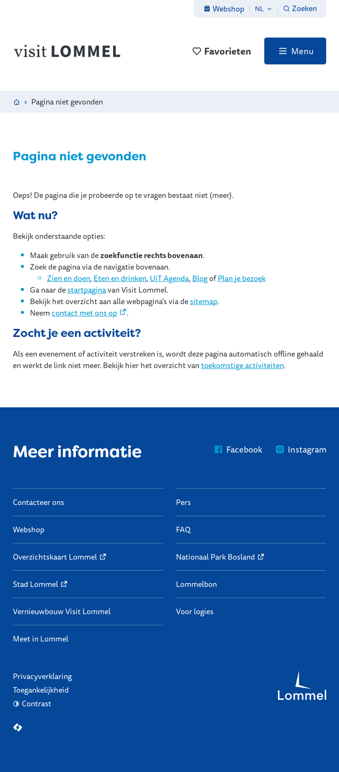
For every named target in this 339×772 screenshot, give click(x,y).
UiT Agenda (169, 278)
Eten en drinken (120, 278)
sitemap (203, 301)
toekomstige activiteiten (242, 365)
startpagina (86, 290)
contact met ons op (84, 313)
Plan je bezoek (242, 278)
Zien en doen (68, 278)
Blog (199, 278)
